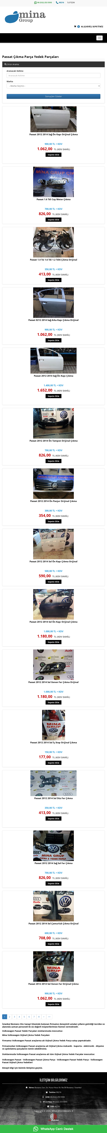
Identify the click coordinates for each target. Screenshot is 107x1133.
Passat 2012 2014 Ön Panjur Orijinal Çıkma (53, 501)
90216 (59, 2)
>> (49, 1016)
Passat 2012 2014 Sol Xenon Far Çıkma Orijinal (53, 682)
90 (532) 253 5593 (42, 2)
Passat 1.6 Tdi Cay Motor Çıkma (54, 199)
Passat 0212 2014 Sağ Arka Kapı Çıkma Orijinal (53, 320)
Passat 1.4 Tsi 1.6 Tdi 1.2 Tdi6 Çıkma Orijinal (53, 259)
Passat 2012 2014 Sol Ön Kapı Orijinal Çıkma (53, 621)
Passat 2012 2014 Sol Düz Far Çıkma (53, 798)
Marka (10, 81)
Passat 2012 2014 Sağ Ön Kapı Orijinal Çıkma (53, 134)
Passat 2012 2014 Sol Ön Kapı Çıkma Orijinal (53, 561)
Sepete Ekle (53, 154)
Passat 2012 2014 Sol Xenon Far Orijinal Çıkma (53, 983)
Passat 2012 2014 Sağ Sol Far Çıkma (54, 863)
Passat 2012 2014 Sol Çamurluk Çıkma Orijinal (54, 923)
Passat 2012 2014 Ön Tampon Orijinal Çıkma (54, 440)
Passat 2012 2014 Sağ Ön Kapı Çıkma (53, 375)
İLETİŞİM (71, 2)
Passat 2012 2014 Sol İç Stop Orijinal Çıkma (53, 742)
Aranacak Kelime (15, 71)
